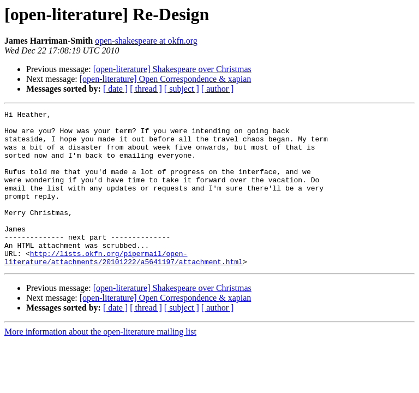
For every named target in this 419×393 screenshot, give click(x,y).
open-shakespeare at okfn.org (146, 40)
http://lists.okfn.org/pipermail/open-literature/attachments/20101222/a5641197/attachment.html (123, 287)
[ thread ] (146, 88)
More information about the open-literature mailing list (100, 362)
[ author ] (217, 88)
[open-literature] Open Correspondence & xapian (166, 79)
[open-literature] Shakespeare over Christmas (172, 69)
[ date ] (115, 88)
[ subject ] (181, 88)
